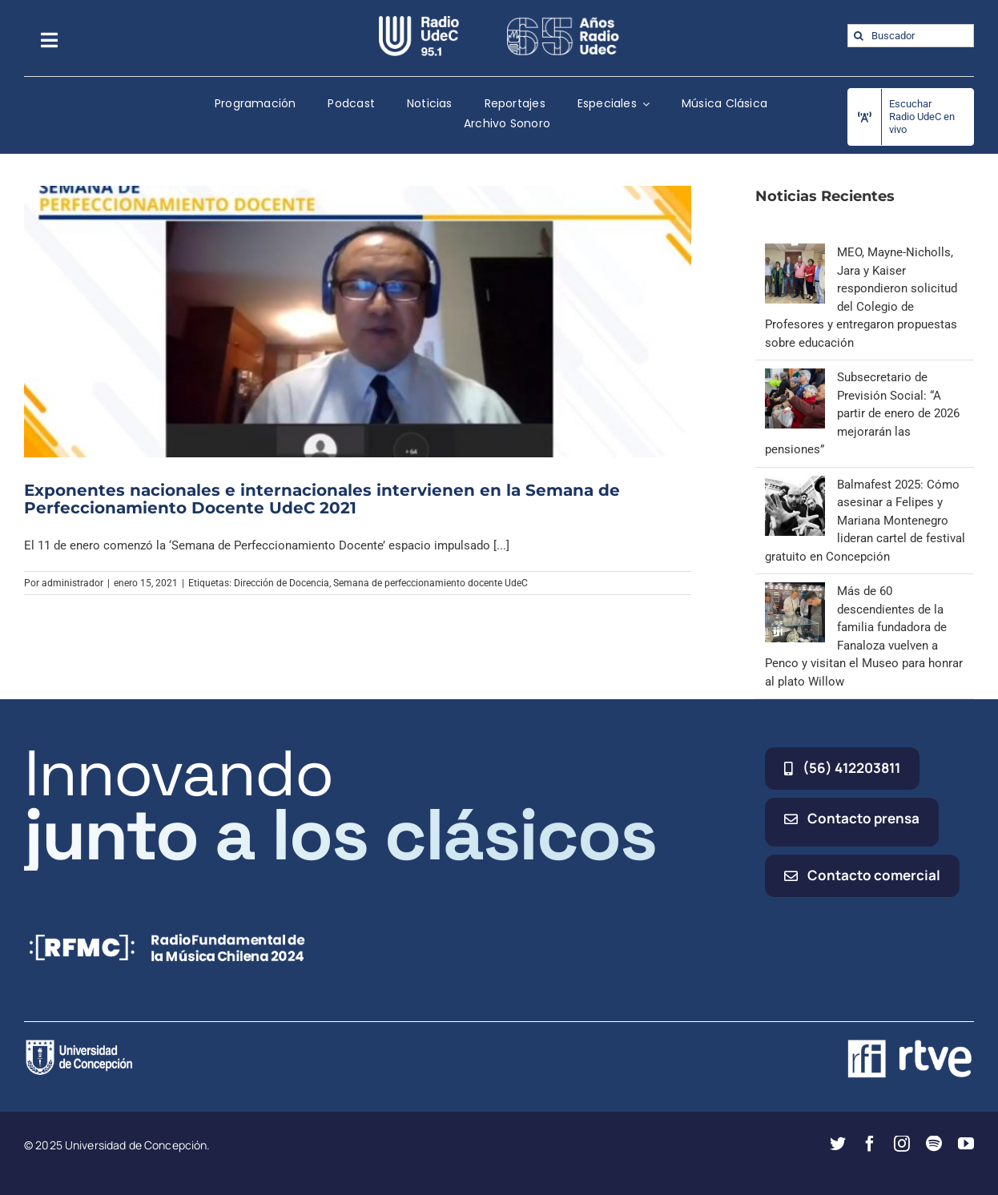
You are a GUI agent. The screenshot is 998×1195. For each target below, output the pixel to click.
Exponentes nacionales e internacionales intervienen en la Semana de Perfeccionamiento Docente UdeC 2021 (322, 499)
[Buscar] (859, 35)
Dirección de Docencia (281, 583)
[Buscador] (910, 35)
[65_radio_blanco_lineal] (563, 21)
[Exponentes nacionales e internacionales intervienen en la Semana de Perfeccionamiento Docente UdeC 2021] (357, 321)
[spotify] (934, 1144)
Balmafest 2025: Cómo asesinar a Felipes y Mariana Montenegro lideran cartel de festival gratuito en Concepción (865, 520)
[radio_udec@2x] (419, 21)
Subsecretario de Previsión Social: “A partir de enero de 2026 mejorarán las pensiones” (862, 413)
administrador (72, 583)
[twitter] (838, 1144)
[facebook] (870, 1144)
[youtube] (966, 1144)
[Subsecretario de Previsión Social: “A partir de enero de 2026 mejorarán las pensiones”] (795, 377)
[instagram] (902, 1144)
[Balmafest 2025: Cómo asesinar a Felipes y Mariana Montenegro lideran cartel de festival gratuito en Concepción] (795, 484)
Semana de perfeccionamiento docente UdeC (430, 583)
